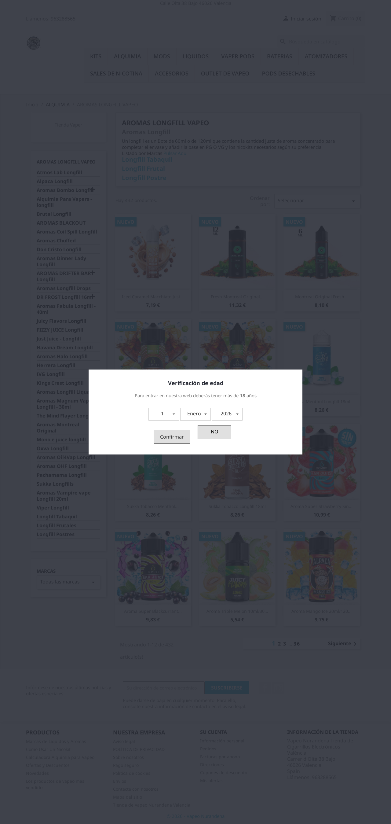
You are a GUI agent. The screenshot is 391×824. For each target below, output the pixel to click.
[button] (163, 414)
